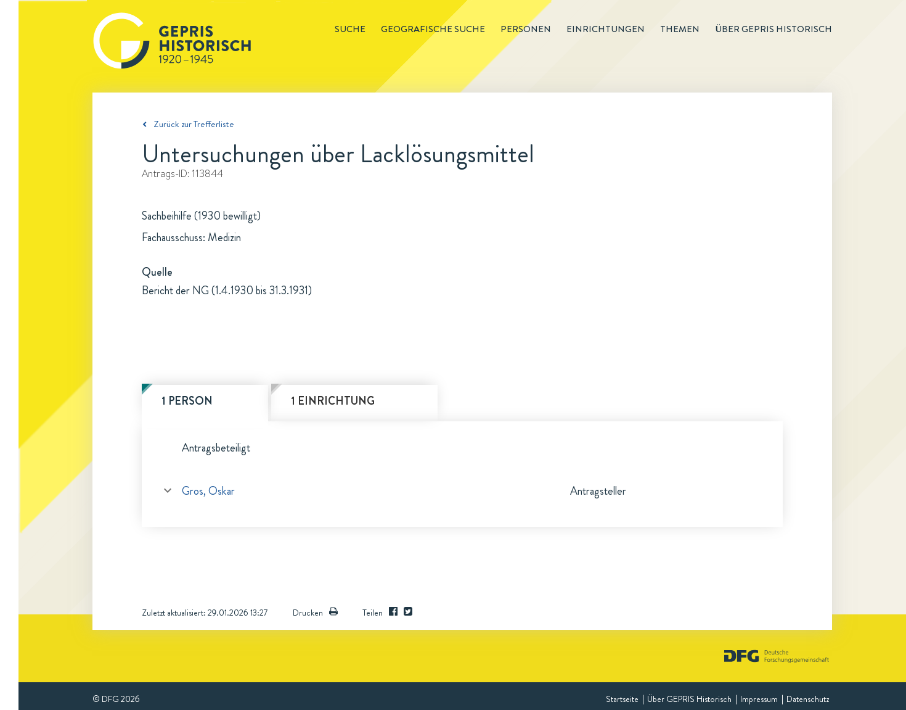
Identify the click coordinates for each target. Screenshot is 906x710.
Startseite (622, 699)
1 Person (187, 401)
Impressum (759, 699)
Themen (680, 29)
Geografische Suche (433, 29)
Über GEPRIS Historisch (689, 699)
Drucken (315, 612)
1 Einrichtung (333, 401)
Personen (525, 29)
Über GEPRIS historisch (773, 29)
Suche (350, 29)
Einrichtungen (605, 29)
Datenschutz (807, 699)
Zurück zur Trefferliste (193, 124)
